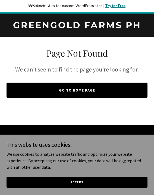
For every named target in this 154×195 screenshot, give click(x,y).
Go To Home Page (77, 90)
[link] (77, 26)
